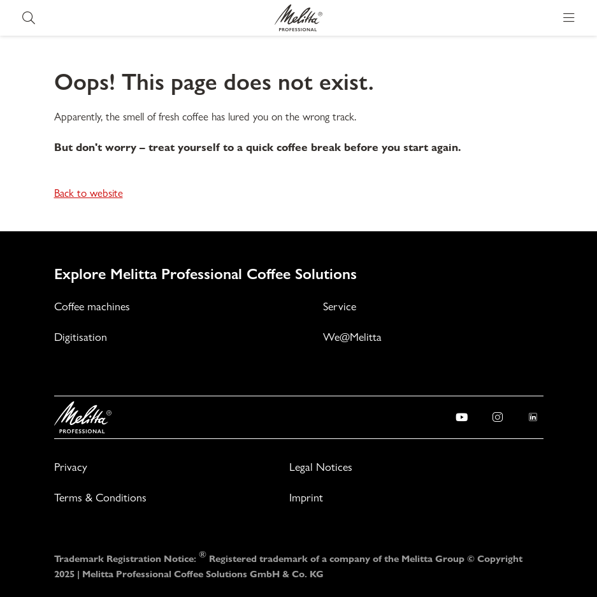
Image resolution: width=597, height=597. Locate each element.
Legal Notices (320, 466)
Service (339, 306)
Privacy (70, 466)
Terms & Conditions (100, 497)
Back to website (88, 193)
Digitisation (80, 336)
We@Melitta (352, 336)
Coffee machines (92, 306)
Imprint (306, 497)
